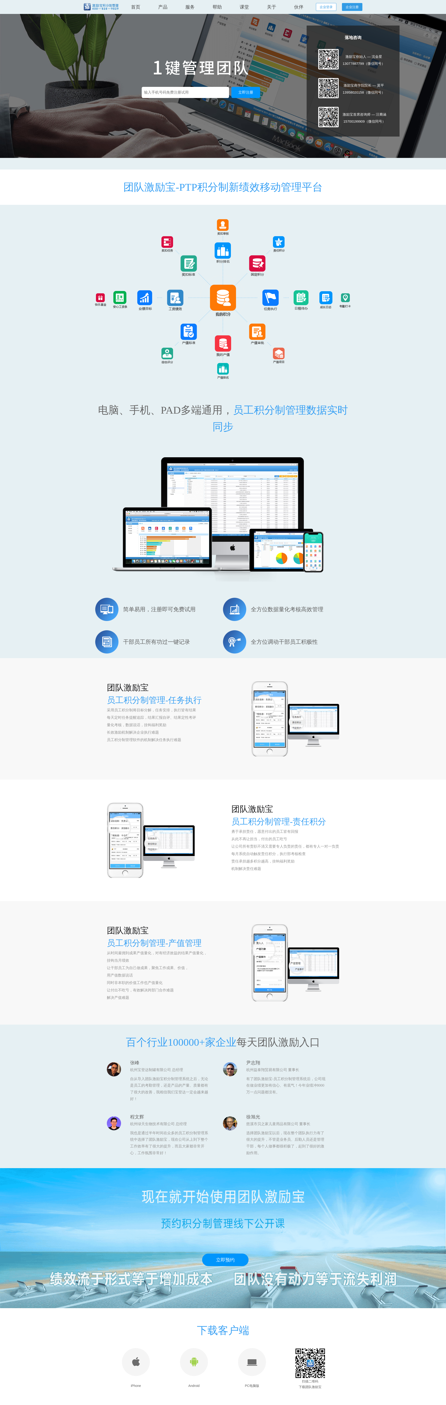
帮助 (217, 7)
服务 (190, 7)
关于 (271, 7)
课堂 (244, 7)
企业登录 (326, 7)
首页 (135, 7)
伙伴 (298, 7)
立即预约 (225, 1259)
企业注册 (352, 7)
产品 (162, 7)
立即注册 (245, 92)
